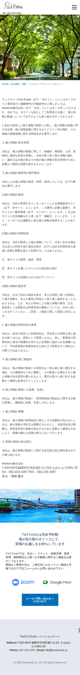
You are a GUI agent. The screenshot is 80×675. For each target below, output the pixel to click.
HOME (5, 84)
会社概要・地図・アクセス (24, 84)
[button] (74, 7)
